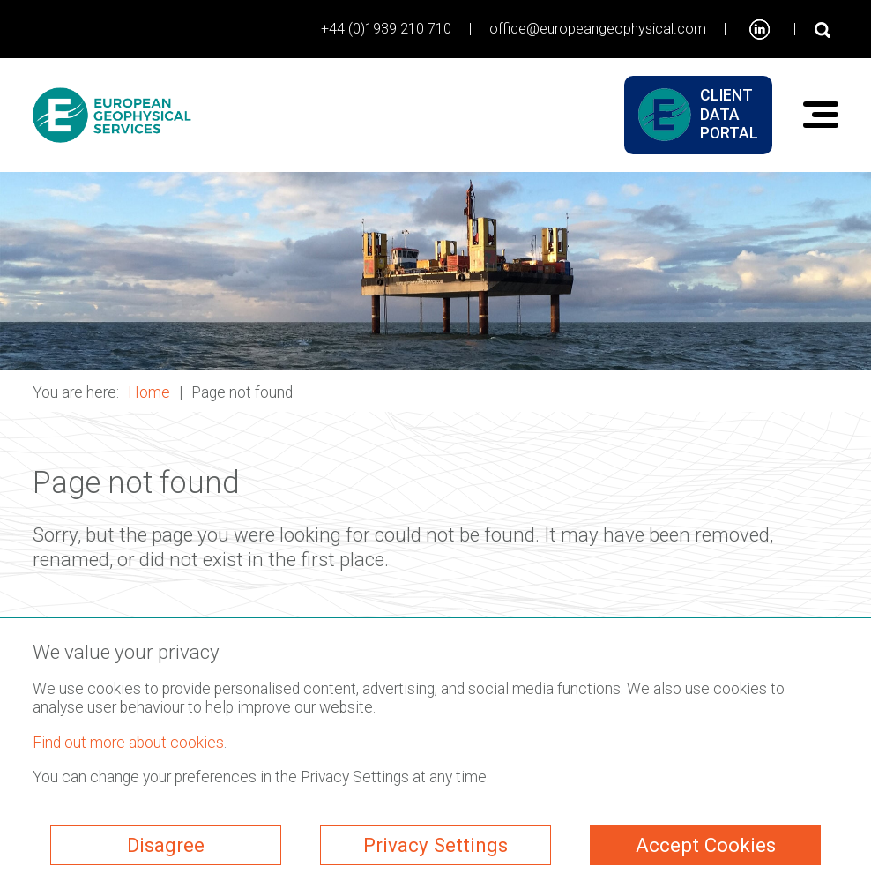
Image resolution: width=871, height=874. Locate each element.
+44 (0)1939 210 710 (386, 28)
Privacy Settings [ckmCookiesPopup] (435, 844)
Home (149, 392)
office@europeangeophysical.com (597, 28)
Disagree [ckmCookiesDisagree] (166, 844)
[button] (435, 271)
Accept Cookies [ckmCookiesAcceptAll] (706, 844)
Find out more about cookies (128, 742)
